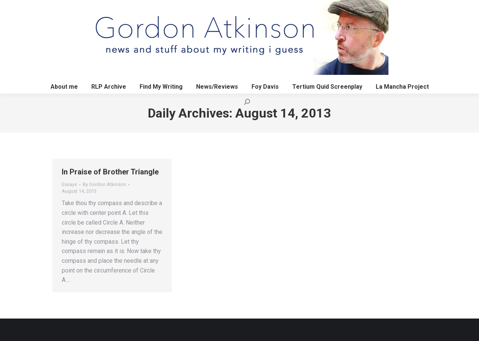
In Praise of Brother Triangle (110, 171)
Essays (69, 184)
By (104, 184)
